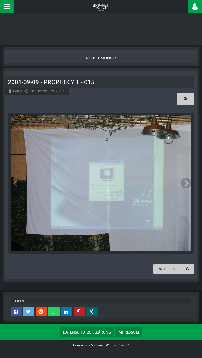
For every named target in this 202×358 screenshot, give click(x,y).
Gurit (17, 90)
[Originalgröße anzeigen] (185, 99)
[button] (7, 6)
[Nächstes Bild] (186, 183)
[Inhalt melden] (187, 269)
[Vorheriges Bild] (16, 183)
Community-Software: (101, 345)
